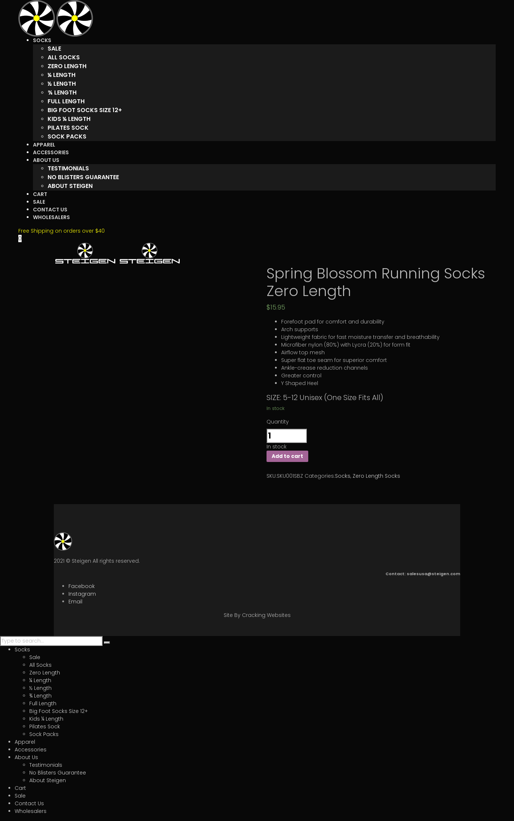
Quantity (278, 421)
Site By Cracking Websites (257, 615)
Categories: (320, 476)
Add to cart (287, 456)
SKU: (272, 476)
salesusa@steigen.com (433, 574)
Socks (342, 476)
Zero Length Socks (376, 476)
